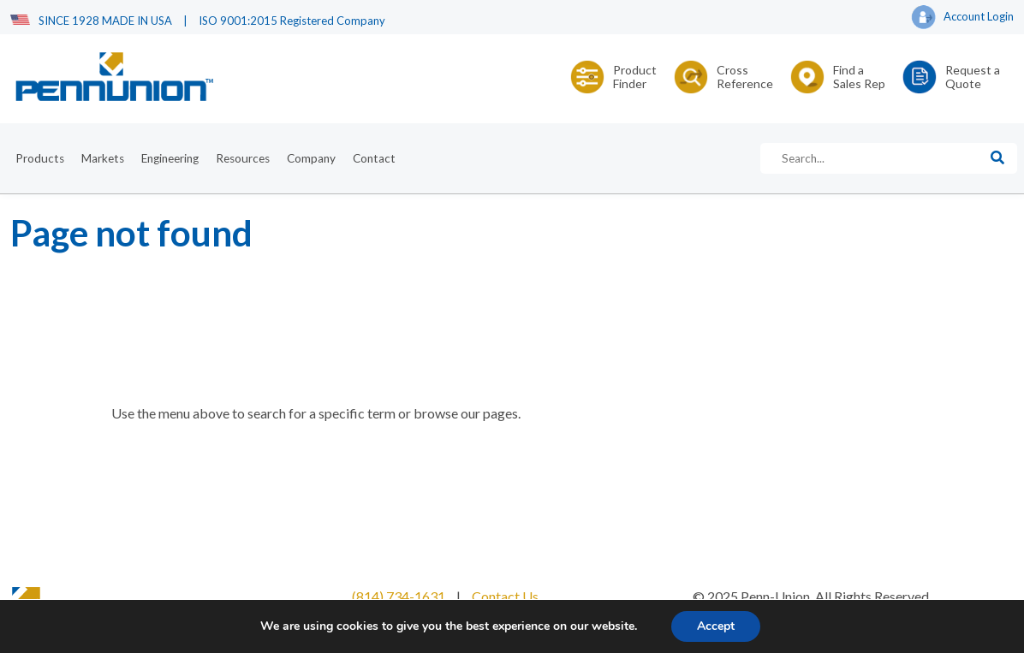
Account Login (962, 18)
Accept (716, 626)
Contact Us (505, 596)
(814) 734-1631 (398, 596)
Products (39, 158)
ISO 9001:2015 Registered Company (292, 20)
